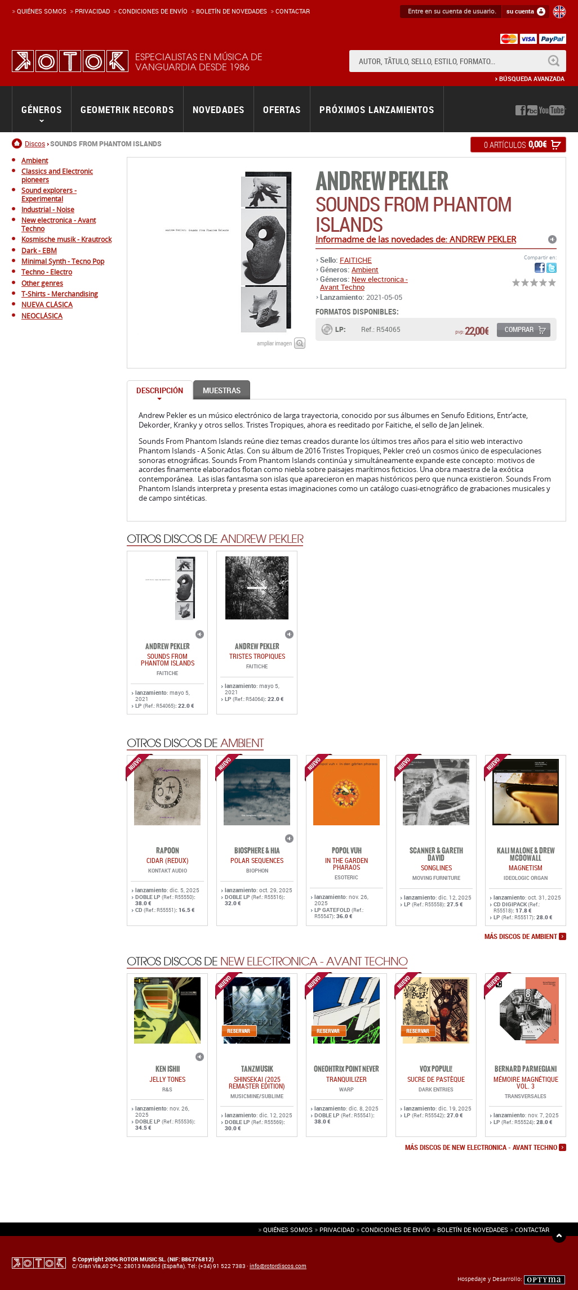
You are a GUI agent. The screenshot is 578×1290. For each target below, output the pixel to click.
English (559, 12)
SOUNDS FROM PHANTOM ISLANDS (167, 659)
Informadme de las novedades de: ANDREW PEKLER (415, 239)
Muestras (222, 390)
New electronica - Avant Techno (364, 283)
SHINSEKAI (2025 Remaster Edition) (257, 1082)
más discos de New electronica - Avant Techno (481, 1147)
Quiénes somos (41, 11)
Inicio (18, 143)
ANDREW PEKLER (381, 181)
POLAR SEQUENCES (256, 860)
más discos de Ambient (520, 936)
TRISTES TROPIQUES (257, 655)
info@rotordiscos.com (278, 1266)
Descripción (159, 390)
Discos (35, 143)
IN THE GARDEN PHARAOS (346, 863)
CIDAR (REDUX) (167, 860)
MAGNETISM (526, 867)
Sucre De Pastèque (436, 1079)
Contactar (292, 11)
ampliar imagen (274, 343)
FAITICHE (356, 260)
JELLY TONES (167, 1079)
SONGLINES (436, 867)
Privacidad (92, 11)
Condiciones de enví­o (153, 11)
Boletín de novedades (231, 11)
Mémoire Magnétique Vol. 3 (525, 1082)
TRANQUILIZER (346, 1079)
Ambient (365, 269)
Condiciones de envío (395, 1229)
